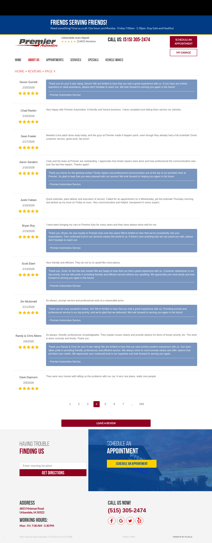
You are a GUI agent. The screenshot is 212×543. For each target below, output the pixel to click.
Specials (93, 60)
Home (18, 60)
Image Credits (129, 537)
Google (121, 521)
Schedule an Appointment (183, 41)
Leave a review (106, 423)
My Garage (183, 52)
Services (75, 60)
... (132, 404)
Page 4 (50, 71)
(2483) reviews (86, 41)
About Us (33, 60)
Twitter (130, 521)
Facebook (112, 521)
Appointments (55, 60)
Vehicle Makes (114, 60)
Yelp (139, 521)
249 (141, 404)
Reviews (34, 71)
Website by (182, 537)
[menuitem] (18, 60)
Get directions (53, 472)
